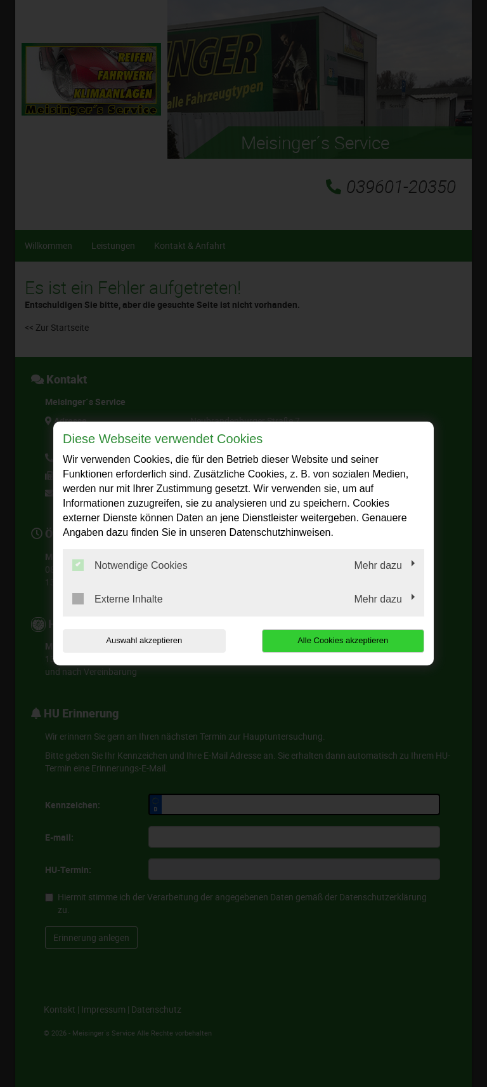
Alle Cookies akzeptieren (342, 640)
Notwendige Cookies (130, 565)
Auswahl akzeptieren (144, 640)
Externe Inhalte (117, 598)
